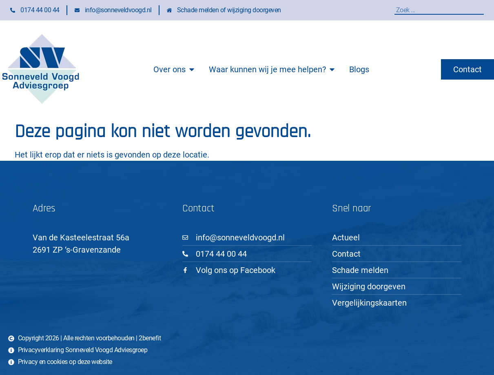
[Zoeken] (482, 10)
